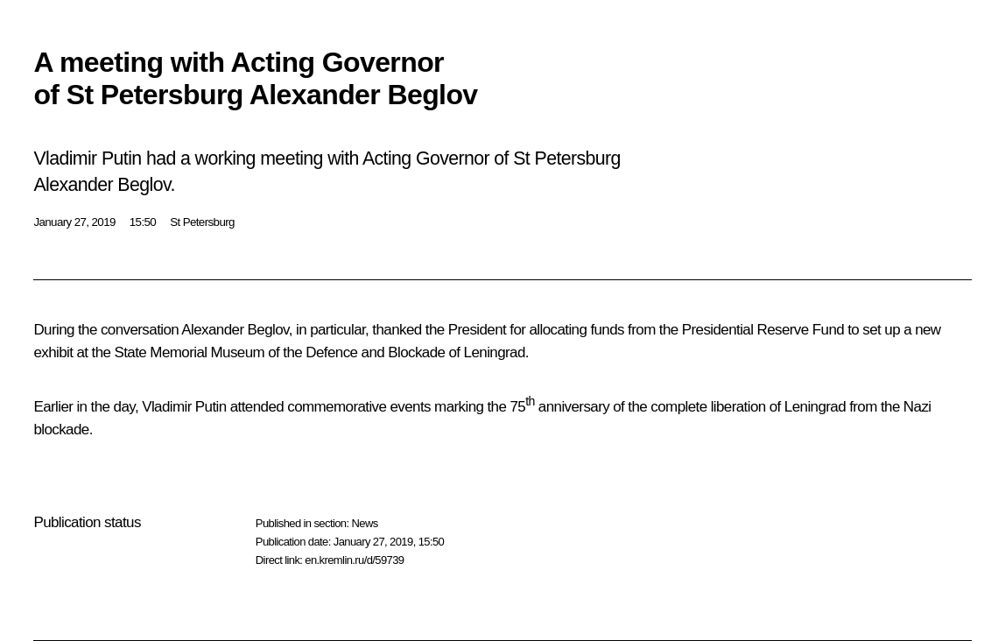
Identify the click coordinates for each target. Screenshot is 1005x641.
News (364, 523)
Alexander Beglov (234, 329)
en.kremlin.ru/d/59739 (354, 560)
